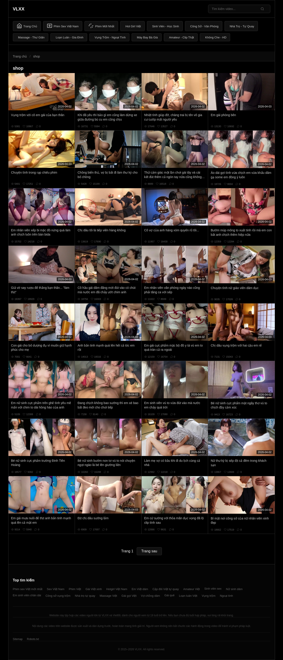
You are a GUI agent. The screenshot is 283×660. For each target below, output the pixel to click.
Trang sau (149, 551)
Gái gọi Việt (129, 595)
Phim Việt (75, 589)
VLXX (18, 8)
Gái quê (169, 595)
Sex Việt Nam (55, 589)
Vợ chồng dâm (150, 595)
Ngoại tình (226, 595)
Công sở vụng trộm (58, 595)
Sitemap (18, 639)
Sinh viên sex (212, 588)
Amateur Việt (191, 589)
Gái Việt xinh (94, 589)
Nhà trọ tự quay (85, 595)
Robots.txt (33, 639)
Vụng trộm (208, 595)
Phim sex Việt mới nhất (27, 589)
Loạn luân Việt (188, 595)
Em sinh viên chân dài (27, 595)
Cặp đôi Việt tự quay (166, 589)
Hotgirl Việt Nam (116, 589)
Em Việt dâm (140, 589)
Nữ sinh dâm (234, 589)
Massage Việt (108, 595)
